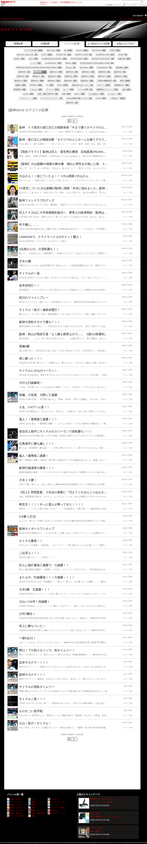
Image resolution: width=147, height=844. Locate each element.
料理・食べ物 (14, 813)
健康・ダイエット (16, 807)
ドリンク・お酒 (15, 816)
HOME (4, 19)
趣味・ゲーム (35, 802)
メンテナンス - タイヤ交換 (101, 802)
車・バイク (8, 5)
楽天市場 (142, 5)
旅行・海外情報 (36, 813)
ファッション (14, 802)
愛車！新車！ (95, 813)
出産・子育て (14, 799)
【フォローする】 (127, 19)
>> (112, 5)
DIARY (11, 19)
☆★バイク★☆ (96, 828)
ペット (32, 799)
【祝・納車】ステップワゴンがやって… (107, 817)
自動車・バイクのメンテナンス (103, 799)
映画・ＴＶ (34, 805)
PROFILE (20, 19)
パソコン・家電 (56, 807)
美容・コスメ (14, 805)
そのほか (53, 810)
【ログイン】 (141, 19)
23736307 (138, 16)
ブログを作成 (131, 5)
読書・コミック (36, 810)
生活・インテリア (16, 810)
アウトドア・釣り (57, 802)
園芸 (31, 816)
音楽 (31, 807)
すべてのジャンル (57, 813)
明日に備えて (95, 831)
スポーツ (53, 799)
